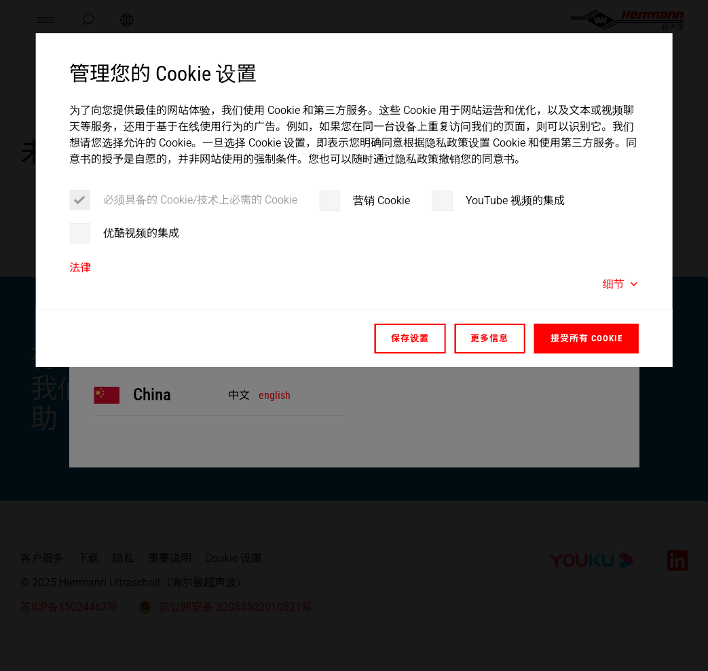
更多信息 (489, 338)
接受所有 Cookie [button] (586, 338)
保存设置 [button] (410, 338)
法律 (80, 267)
